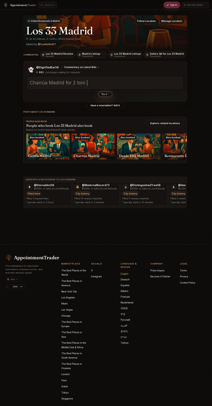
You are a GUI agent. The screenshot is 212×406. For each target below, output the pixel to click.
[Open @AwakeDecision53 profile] (173, 187)
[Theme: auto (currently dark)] (12, 279)
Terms (183, 270)
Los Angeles (68, 297)
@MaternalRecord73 (96, 185)
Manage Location (171, 21)
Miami (64, 303)
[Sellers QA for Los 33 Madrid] (165, 55)
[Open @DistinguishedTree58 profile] (125, 187)
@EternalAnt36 (44, 185)
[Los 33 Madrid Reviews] (57, 55)
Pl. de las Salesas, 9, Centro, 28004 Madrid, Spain (53, 38)
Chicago (66, 315)
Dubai (64, 386)
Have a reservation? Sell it (105, 105)
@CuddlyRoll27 (47, 44)
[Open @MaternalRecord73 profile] (77, 187)
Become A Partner (160, 276)
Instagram (96, 276)
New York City (69, 291)
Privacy (184, 276)
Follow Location (146, 21)
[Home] (19, 5)
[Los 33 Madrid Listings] (125, 55)
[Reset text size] (15, 287)
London (65, 374)
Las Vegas (67, 309)
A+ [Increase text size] (21, 286)
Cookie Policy (187, 282)
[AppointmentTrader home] (28, 257)
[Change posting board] (81, 67)
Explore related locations (165, 123)
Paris (64, 380)
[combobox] (49, 5)
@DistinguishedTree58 (145, 185)
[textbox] (105, 82)
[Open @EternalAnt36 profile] (29, 187)
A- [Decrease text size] (8, 286)
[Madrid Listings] (91, 55)
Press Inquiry (157, 270)
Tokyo (65, 392)
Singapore (67, 398)
